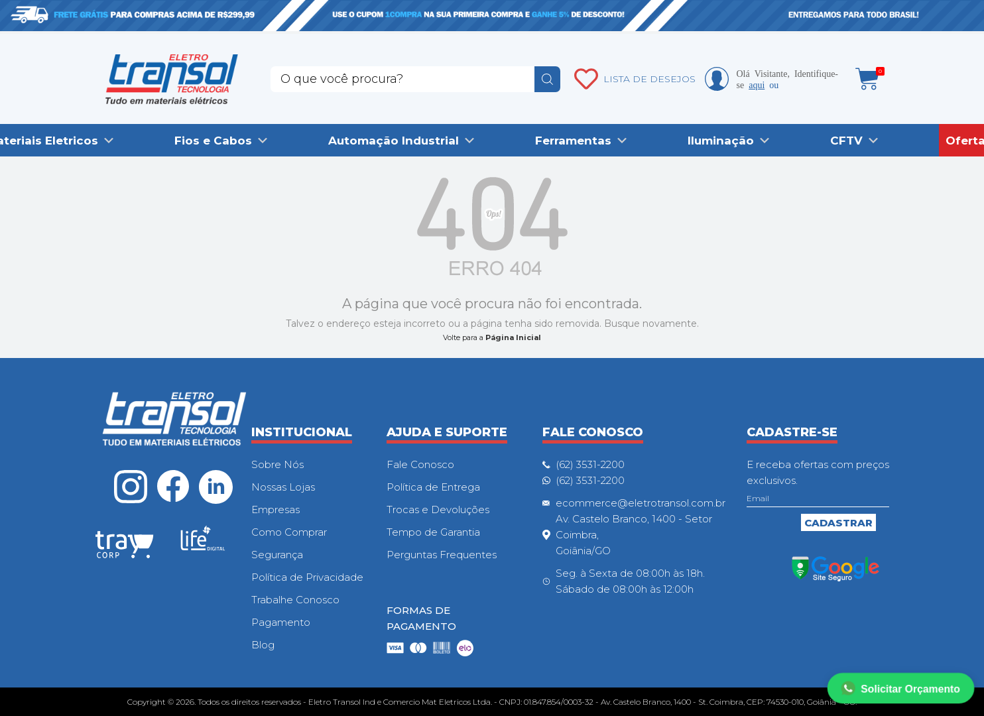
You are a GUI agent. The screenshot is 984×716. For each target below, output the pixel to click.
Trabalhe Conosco (295, 599)
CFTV (846, 140)
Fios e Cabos (213, 140)
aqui (757, 84)
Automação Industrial (393, 140)
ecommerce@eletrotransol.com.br (640, 503)
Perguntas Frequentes (442, 554)
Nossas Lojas (283, 487)
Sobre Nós (277, 464)
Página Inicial (513, 337)
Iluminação (721, 140)
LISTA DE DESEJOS (649, 79)
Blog (263, 644)
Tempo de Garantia (433, 532)
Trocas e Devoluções (438, 509)
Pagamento (280, 622)
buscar (547, 79)
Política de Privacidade (307, 577)
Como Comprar (289, 532)
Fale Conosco (420, 464)
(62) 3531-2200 (590, 464)
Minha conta (717, 79)
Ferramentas (573, 140)
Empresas (275, 509)
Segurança (277, 554)
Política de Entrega (433, 487)
